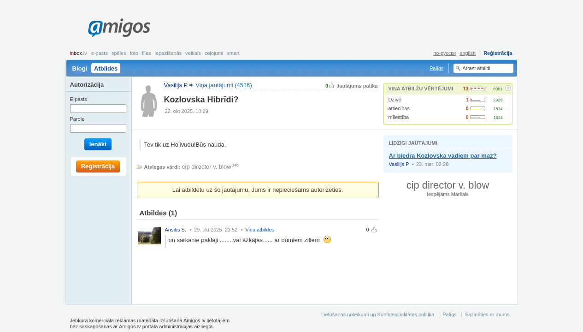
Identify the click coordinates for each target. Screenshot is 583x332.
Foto (134, 53)
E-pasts (99, 53)
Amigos (119, 27)
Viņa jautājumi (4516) (223, 85)
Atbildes (106, 68)
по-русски (444, 53)
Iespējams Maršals (448, 194)
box (78, 53)
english (467, 53)
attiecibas (399, 108)
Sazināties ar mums (487, 314)
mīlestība (399, 117)
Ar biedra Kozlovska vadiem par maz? (443, 155)
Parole (77, 119)
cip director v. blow (206, 166)
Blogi (80, 68)
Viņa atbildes (259, 229)
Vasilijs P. (399, 164)
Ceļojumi (214, 53)
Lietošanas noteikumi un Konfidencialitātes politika (377, 314)
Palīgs (437, 68)
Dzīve (395, 99)
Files (146, 53)
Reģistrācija (497, 53)
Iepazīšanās (168, 53)
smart (233, 53)
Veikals (193, 53)
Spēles (119, 53)
